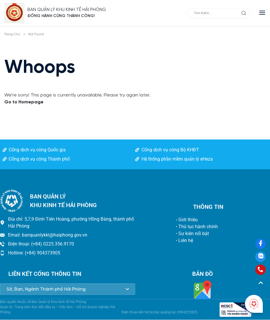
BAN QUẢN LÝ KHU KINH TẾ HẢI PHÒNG (67, 9)
